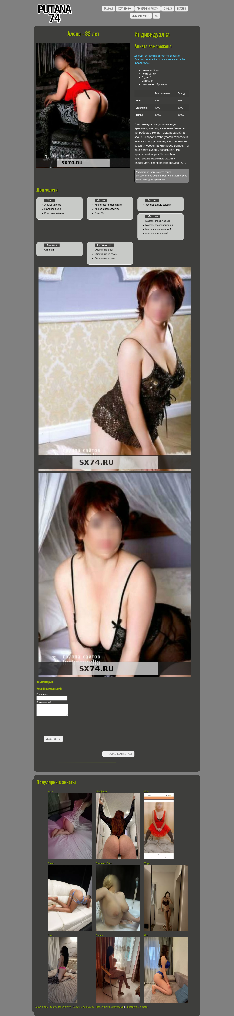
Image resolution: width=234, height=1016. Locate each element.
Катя (50, 791)
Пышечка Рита (104, 863)
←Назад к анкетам (118, 753)
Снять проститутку (60, 1007)
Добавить (53, 738)
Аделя (99, 935)
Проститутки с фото (136, 1007)
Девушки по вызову (83, 1007)
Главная (108, 8)
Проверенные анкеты (147, 8)
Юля (146, 791)
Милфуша (101, 791)
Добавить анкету (141, 15)
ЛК (156, 15)
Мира (147, 863)
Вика (50, 935)
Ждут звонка (124, 8)
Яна (146, 935)
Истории (181, 8)
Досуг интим (41, 1007)
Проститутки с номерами (110, 1007)
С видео (168, 8)
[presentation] (59, 726)
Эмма (51, 863)
